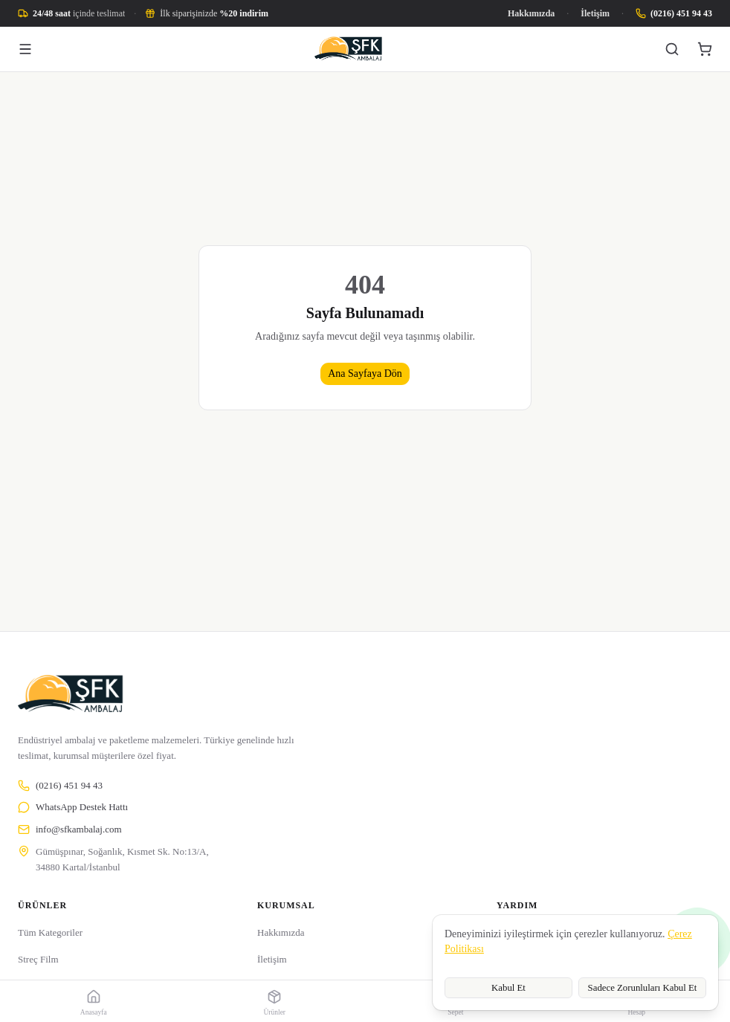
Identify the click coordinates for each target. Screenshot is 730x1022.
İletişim (595, 13)
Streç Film (38, 959)
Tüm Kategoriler (50, 932)
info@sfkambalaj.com (70, 829)
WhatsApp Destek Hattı (73, 807)
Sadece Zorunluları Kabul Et (642, 988)
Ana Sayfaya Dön (365, 373)
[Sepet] (704, 49)
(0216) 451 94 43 (60, 786)
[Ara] (672, 49)
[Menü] (25, 49)
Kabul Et (508, 988)
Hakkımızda (531, 13)
